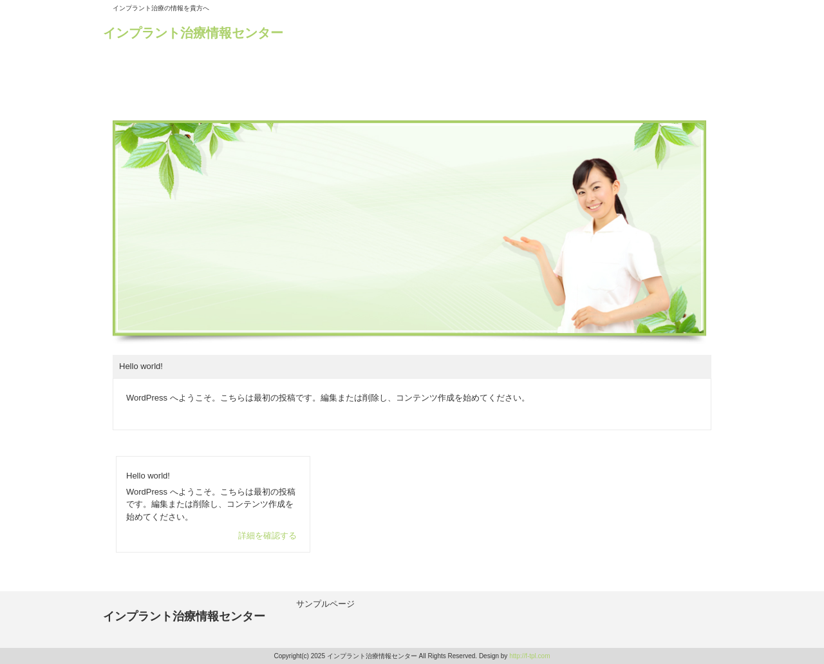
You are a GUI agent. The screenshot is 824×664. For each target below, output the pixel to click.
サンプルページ (325, 604)
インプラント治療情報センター (193, 33)
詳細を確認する (267, 535)
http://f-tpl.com (529, 655)
